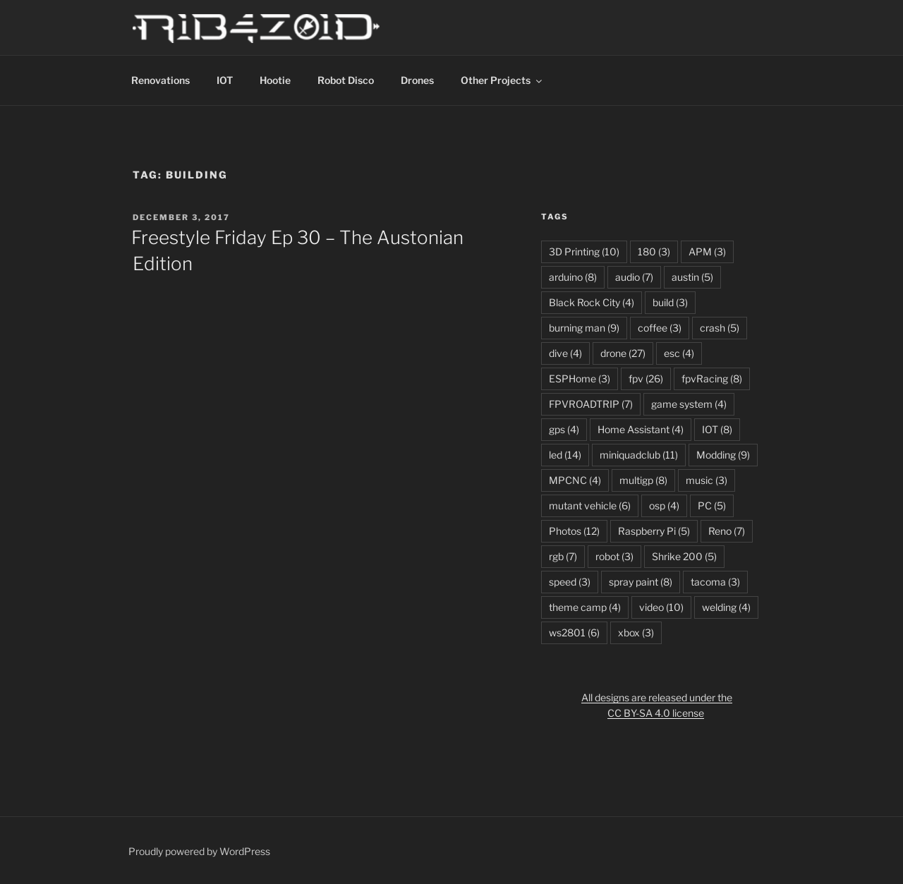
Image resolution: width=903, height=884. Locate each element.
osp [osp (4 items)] (664, 505)
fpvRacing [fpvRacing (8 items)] (711, 379)
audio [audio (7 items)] (634, 277)
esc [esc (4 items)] (679, 353)
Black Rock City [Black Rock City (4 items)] (591, 302)
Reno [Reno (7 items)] (726, 531)
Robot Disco (345, 80)
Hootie (275, 80)
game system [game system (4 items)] (689, 404)
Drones (417, 80)
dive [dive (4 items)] (565, 353)
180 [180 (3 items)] (654, 252)
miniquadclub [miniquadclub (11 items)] (639, 455)
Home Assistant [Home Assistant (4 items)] (641, 429)
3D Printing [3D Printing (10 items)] (584, 252)
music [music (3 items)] (706, 480)
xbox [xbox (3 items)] (636, 632)
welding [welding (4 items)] (726, 607)
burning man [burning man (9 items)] (584, 328)
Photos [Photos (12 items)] (574, 531)
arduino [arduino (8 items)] (573, 277)
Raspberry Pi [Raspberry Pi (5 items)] (654, 531)
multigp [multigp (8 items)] (643, 480)
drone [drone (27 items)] (623, 353)
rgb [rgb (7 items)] (563, 556)
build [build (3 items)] (670, 302)
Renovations (160, 80)
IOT (225, 80)
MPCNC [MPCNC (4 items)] (575, 480)
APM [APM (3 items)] (707, 252)
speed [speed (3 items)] (569, 582)
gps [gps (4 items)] (564, 429)
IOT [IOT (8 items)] (717, 429)
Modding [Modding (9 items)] (723, 455)
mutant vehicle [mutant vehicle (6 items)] (590, 505)
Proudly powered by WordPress (199, 851)
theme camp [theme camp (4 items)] (585, 607)
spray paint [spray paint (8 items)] (640, 582)
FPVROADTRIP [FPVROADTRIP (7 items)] (591, 404)
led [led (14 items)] (565, 455)
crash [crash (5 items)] (719, 328)
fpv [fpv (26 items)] (646, 379)
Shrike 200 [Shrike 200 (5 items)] (684, 556)
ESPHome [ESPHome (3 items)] (579, 379)
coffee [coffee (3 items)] (659, 328)
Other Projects (502, 80)
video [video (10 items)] (661, 607)
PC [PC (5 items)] (712, 505)
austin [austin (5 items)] (692, 277)
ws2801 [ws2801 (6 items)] (574, 632)
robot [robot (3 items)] (614, 556)
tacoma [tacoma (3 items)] (715, 582)
